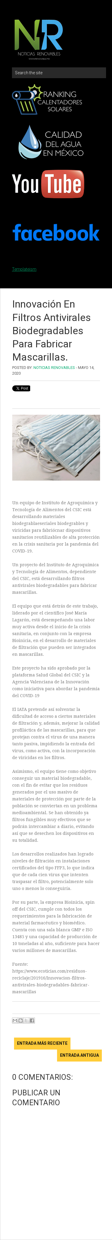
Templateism (24, 269)
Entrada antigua (79, 1055)
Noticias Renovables (54, 367)
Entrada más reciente (42, 1043)
